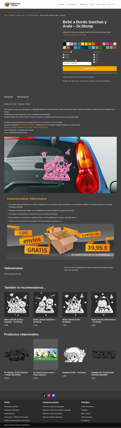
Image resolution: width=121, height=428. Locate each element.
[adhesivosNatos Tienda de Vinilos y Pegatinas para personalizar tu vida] (13, 4)
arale (70, 81)
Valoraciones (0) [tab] (23, 97)
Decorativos (84, 4)
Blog (103, 4)
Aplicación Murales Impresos (52, 417)
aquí (60, 221)
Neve (6, 425)
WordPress (26, 425)
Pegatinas (62, 4)
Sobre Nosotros (9, 414)
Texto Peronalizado (69, 60)
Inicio (5, 15)
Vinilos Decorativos (87, 407)
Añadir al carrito (90, 68)
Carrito (109, 4)
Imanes (98, 4)
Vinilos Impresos (86, 417)
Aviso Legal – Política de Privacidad (16, 417)
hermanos (98, 81)
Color (64, 40)
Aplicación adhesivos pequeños (53, 407)
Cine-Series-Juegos (32, 15)
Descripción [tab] (8, 97)
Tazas (92, 4)
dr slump (82, 81)
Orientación (67, 52)
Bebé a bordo (73, 4)
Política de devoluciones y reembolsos (17, 421)
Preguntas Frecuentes (11, 410)
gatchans (92, 81)
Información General (11, 407)
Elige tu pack (97, 52)
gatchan (87, 81)
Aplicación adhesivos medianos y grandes (57, 410)
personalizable (106, 81)
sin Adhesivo (85, 421)
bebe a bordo (75, 81)
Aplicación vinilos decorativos (52, 414)
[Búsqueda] (114, 4)
